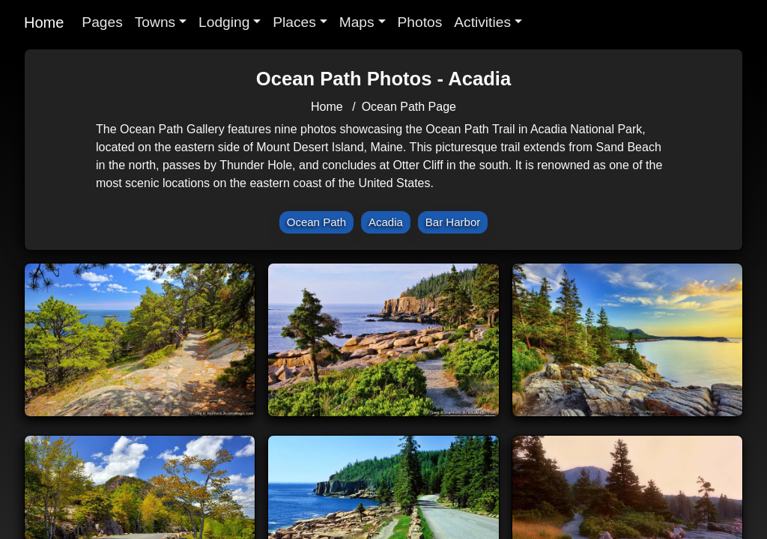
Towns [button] (155, 22)
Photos (420, 22)
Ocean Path (316, 222)
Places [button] (294, 22)
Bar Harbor (452, 222)
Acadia (386, 222)
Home (44, 22)
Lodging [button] (223, 22)
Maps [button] (357, 22)
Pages (102, 22)
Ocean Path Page (409, 106)
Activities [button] (482, 22)
